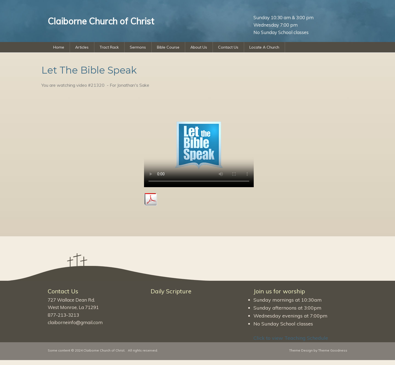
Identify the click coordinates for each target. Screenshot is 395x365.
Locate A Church (264, 47)
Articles (82, 47)
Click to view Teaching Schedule (290, 338)
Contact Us (228, 47)
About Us (198, 47)
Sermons (138, 47)
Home (58, 47)
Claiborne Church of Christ (104, 350)
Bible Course (168, 47)
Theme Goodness (332, 350)
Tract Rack (109, 47)
